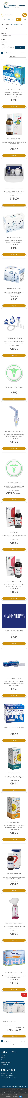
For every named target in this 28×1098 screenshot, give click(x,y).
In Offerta (4, 42)
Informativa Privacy (6, 1062)
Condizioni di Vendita (6, 1073)
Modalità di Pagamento (7, 1075)
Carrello (3, 1055)
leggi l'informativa (23, 1092)
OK (20, 1096)
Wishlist (3, 1057)
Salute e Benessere (14, 24)
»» (10, 52)
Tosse (2, 37)
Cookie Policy (4, 1064)
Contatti (3, 1060)
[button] (17, 56)
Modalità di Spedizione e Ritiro (8, 1078)
